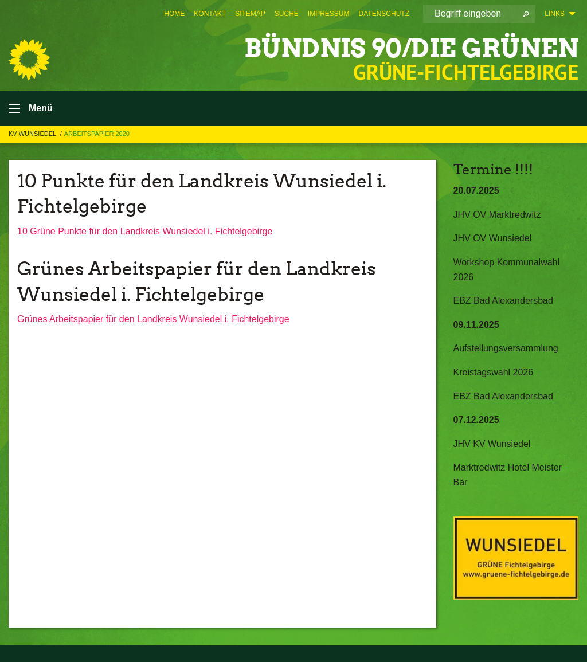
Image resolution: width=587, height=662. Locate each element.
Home (174, 14)
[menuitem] (174, 14)
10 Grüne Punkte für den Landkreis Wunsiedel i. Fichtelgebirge (144, 231)
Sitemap (250, 14)
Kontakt (210, 14)
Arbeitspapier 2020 (97, 133)
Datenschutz (384, 14)
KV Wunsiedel (33, 133)
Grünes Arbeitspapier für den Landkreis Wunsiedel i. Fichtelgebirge (153, 319)
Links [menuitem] (555, 14)
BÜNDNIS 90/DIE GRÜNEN (411, 48)
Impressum (329, 14)
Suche (287, 14)
